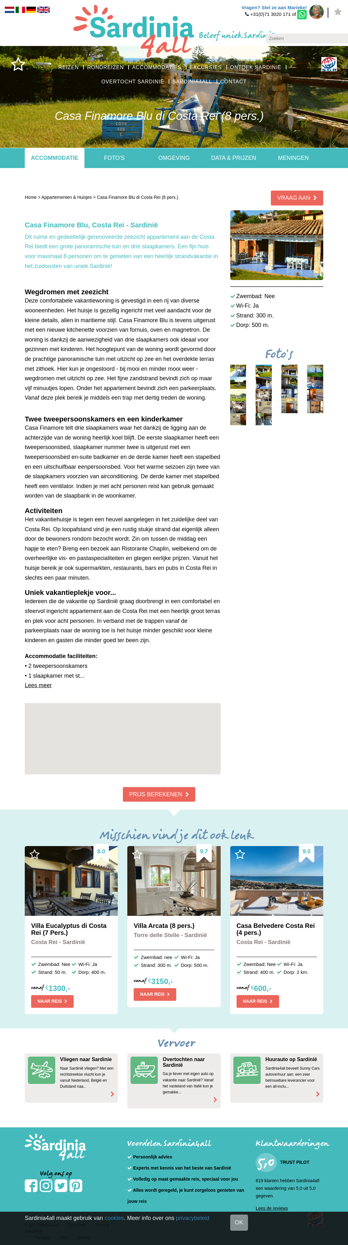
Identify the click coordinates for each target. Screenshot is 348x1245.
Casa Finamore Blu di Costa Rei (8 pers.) (137, 197)
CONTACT (233, 81)
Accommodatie (54, 158)
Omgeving (174, 158)
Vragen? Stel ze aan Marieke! (274, 7)
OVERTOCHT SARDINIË (132, 81)
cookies (114, 1218)
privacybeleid (192, 1218)
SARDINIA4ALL (192, 81)
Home (31, 197)
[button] (122, 733)
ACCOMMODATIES (156, 67)
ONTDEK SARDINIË (256, 67)
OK (239, 1222)
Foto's (114, 158)
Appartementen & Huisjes (67, 197)
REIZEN (68, 67)
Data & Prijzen (233, 158)
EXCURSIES (206, 67)
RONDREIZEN (105, 67)
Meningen (293, 158)
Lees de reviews (272, 1208)
